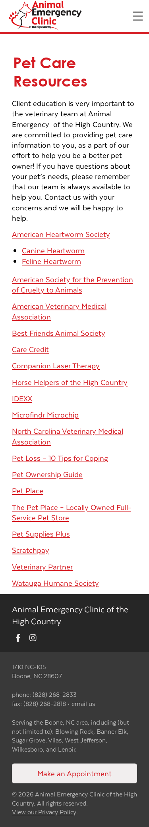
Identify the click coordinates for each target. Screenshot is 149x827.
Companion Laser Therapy (56, 365)
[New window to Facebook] (18, 638)
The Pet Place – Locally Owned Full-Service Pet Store (71, 512)
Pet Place (27, 490)
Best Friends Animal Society (58, 332)
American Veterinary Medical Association (59, 311)
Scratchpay (30, 550)
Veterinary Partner (42, 566)
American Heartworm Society (61, 234)
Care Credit (30, 349)
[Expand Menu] (138, 16)
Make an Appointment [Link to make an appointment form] (74, 773)
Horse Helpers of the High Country (70, 382)
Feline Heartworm (51, 261)
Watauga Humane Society (55, 583)
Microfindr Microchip (45, 414)
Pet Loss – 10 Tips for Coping (60, 458)
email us (83, 703)
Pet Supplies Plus (41, 533)
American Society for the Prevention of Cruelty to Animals (72, 284)
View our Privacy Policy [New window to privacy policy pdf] (44, 812)
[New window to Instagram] (33, 638)
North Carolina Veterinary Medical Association (67, 436)
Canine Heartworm (53, 250)
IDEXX (22, 398)
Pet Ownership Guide (47, 474)
